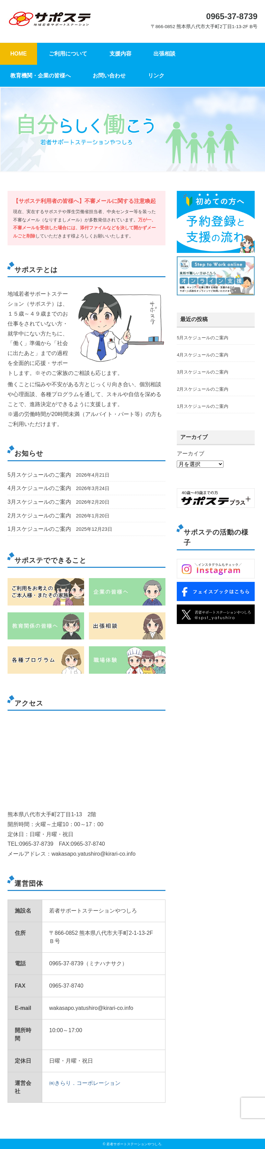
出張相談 (164, 54)
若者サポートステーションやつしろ (133, 1144)
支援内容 (120, 54)
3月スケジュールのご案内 (39, 502)
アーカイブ (190, 453)
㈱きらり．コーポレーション (84, 1083)
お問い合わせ (109, 75)
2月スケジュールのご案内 (39, 515)
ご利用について (68, 54)
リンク (156, 75)
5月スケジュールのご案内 (39, 475)
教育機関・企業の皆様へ (40, 75)
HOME (18, 54)
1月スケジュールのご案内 (39, 529)
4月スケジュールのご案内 (39, 488)
